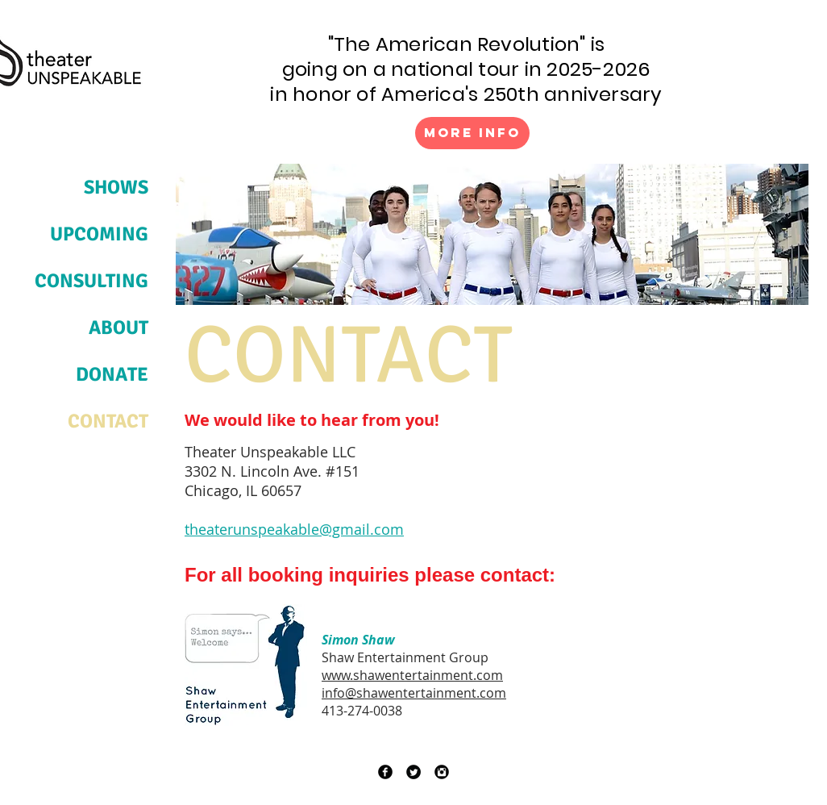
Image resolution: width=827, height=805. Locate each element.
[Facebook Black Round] (385, 772)
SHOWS (116, 187)
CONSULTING (91, 281)
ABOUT (118, 327)
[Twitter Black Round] (413, 772)
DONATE (112, 374)
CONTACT (108, 421)
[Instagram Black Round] (441, 772)
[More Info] (472, 133)
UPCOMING (99, 234)
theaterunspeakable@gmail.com (294, 529)
